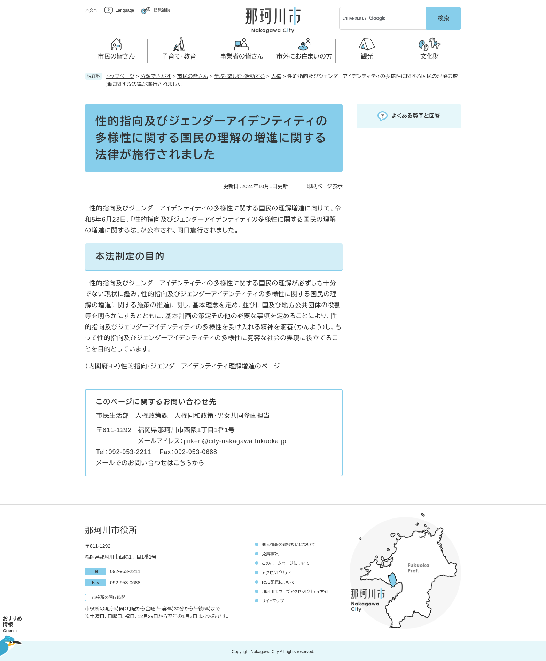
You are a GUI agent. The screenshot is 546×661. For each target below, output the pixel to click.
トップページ (120, 75)
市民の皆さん (192, 75)
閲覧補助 (161, 10)
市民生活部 (112, 414)
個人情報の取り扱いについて (288, 543)
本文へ (91, 10)
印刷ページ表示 (325, 185)
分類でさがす (155, 75)
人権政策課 (152, 414)
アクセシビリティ (277, 571)
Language (125, 10)
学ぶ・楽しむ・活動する (239, 75)
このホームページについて (286, 562)
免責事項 (270, 553)
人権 (276, 75)
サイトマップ (273, 600)
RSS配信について (278, 581)
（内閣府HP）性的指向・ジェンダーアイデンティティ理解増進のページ (182, 365)
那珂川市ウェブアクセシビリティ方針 (295, 590)
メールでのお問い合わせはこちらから (150, 462)
